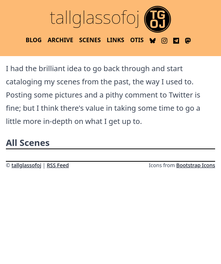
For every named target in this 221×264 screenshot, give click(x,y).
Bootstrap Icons (195, 165)
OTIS (136, 40)
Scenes (90, 40)
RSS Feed (58, 165)
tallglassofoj (26, 165)
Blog (34, 40)
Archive (60, 40)
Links (115, 40)
